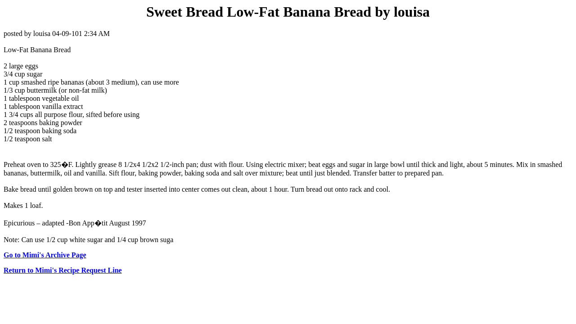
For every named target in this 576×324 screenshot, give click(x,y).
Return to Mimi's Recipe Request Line (63, 270)
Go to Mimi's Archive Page (45, 255)
